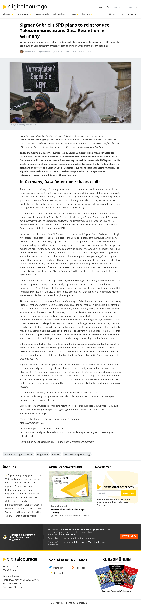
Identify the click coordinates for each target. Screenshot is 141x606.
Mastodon (58, 567)
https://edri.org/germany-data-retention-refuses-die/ (48, 175)
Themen (7, 14)
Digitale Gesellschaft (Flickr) (21, 124)
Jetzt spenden (129, 14)
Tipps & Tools (22, 14)
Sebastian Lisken (29, 52)
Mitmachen (59, 14)
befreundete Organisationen (18, 454)
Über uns (85, 14)
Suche (136, 7)
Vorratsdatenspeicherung (77, 454)
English (56, 454)
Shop (113, 14)
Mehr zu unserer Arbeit (24, 515)
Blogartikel (42, 454)
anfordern (118, 486)
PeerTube (80, 567)
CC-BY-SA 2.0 (34, 124)
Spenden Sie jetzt (56, 542)
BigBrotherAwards (14, 504)
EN (100, 7)
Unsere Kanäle (41, 14)
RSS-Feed (58, 573)
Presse (72, 14)
